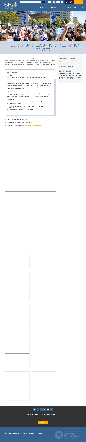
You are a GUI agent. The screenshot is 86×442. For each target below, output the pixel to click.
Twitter (37, 108)
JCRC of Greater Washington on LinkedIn (59, 2)
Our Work (53, 7)
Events (62, 7)
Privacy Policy (46, 418)
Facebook (30, 108)
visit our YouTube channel (34, 125)
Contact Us (39, 418)
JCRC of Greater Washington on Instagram (57, 2)
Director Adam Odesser (68, 77)
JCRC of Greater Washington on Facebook (51, 2)
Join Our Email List (69, 2)
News (68, 7)
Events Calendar (66, 66)
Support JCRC (77, 7)
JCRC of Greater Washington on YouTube (62, 2)
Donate (79, 2)
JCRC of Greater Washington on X (49, 2)
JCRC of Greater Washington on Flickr (54, 2)
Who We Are (43, 7)
